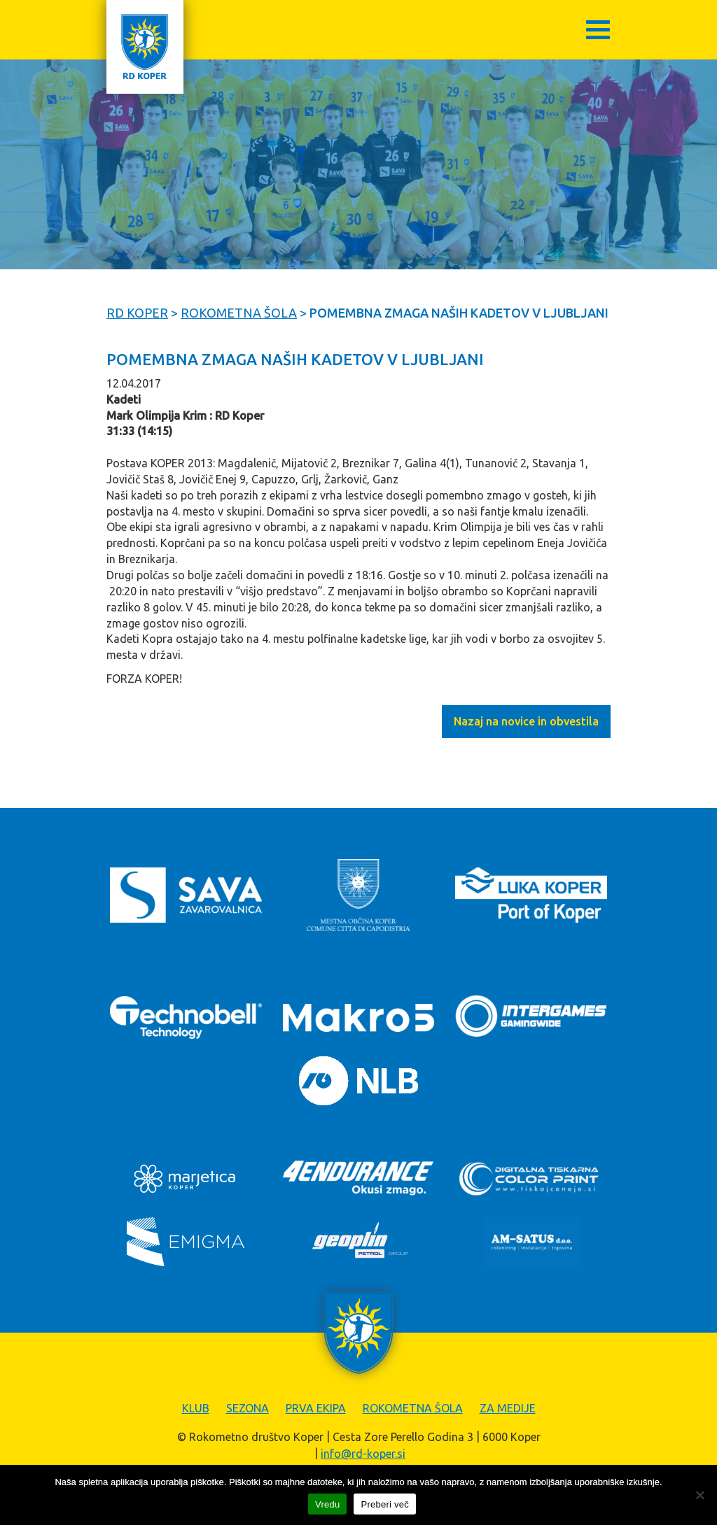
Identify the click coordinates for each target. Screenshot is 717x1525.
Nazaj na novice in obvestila (526, 721)
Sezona (247, 1408)
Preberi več (385, 1504)
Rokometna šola (413, 1408)
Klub (195, 1408)
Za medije (508, 1408)
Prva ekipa (316, 1408)
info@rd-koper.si (363, 1453)
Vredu (327, 1504)
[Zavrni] (699, 1495)
